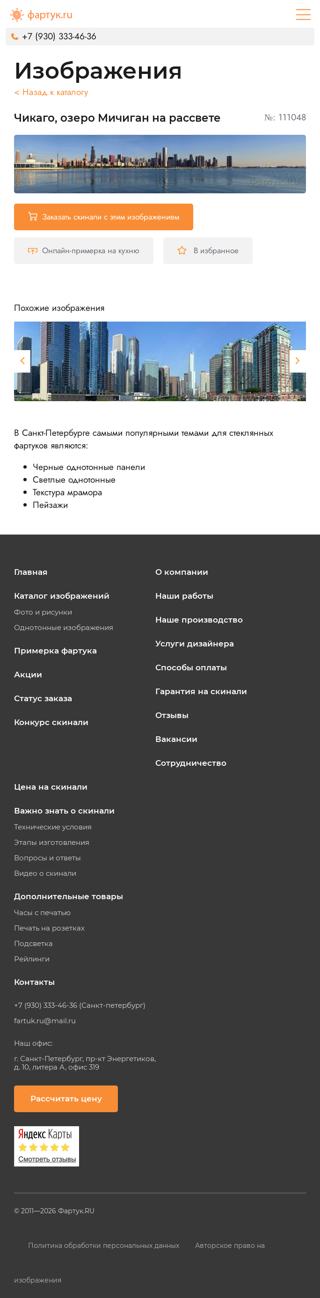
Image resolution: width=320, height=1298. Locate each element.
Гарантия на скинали (201, 691)
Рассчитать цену (66, 1098)
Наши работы (184, 596)
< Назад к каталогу (51, 92)
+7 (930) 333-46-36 (59, 36)
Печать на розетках (49, 928)
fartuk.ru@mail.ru (45, 1021)
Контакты (34, 982)
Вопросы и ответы (47, 858)
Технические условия (53, 827)
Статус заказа (43, 698)
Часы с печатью (42, 913)
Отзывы (172, 715)
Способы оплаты (191, 667)
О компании (181, 572)
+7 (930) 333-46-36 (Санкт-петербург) (79, 1005)
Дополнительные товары (68, 896)
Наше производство (199, 619)
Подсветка (33, 943)
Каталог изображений (61, 596)
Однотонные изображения (63, 627)
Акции (28, 674)
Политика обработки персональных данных (104, 1245)
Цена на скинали (50, 787)
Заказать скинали (103, 216)
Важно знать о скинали (64, 810)
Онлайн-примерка (83, 250)
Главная (31, 572)
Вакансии (176, 739)
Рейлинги (32, 959)
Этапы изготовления (51, 842)
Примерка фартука (55, 650)
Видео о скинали (45, 873)
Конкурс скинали (51, 722)
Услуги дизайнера (194, 643)
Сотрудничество (190, 763)
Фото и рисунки (43, 612)
